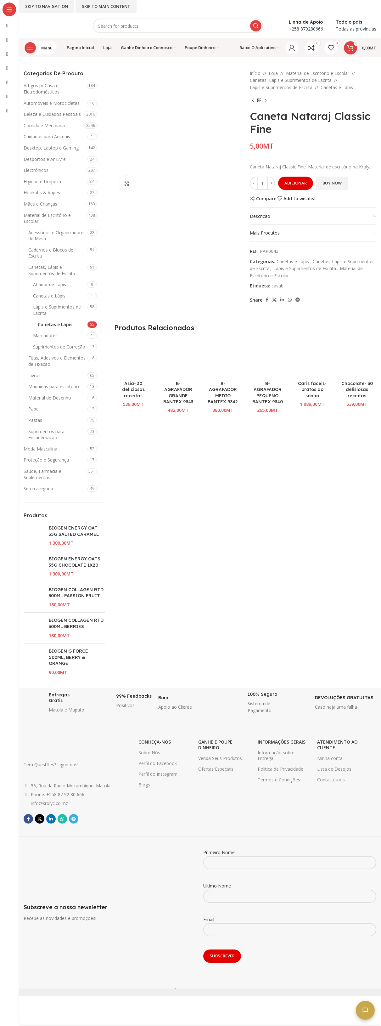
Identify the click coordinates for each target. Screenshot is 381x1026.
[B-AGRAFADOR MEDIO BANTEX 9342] (223, 358)
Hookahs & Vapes (42, 193)
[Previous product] (253, 100)
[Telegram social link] (298, 300)
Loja (273, 73)
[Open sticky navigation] (40, 48)
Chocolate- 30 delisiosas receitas (357, 390)
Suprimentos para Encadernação (46, 434)
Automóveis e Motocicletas (52, 103)
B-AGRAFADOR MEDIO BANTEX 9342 (223, 393)
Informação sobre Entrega (276, 755)
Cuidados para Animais (47, 136)
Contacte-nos (331, 780)
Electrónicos (36, 170)
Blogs (144, 785)
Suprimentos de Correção (59, 347)
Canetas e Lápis (49, 296)
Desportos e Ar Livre (45, 159)
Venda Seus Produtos (220, 758)
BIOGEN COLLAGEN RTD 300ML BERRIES (76, 623)
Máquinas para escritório (53, 386)
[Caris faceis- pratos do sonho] (312, 358)
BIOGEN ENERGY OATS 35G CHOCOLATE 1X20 (74, 562)
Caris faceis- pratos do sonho (312, 390)
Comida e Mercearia (44, 125)
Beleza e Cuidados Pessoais (52, 114)
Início (255, 73)
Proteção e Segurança (46, 460)
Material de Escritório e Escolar (47, 218)
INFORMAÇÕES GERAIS (281, 742)
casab (277, 286)
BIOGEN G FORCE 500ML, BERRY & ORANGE (68, 657)
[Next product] (265, 100)
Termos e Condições (279, 780)
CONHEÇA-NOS (154, 742)
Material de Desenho (49, 398)
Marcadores (45, 335)
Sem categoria (38, 488)
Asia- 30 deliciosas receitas (133, 390)
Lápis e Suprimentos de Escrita (57, 310)
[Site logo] (52, 25)
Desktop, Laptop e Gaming (51, 148)
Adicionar (295, 183)
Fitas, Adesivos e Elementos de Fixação (57, 361)
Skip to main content (106, 6)
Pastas (35, 420)
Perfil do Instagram (157, 774)
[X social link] (274, 300)
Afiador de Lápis (49, 284)
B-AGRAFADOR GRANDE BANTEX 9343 (178, 393)
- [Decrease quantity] (254, 183)
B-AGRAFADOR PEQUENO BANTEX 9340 (267, 393)
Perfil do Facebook (157, 763)
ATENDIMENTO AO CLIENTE (337, 745)
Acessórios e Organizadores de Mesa (57, 236)
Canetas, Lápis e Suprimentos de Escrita (51, 270)
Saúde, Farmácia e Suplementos (42, 474)
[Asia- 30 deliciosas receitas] (133, 358)
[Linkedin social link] (282, 300)
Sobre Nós (149, 753)
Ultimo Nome (289, 890)
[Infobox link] (54, 703)
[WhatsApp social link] (290, 300)
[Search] (178, 26)
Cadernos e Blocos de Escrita (50, 253)
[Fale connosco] (365, 1010)
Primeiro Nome (289, 857)
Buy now (332, 183)
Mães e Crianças (40, 204)
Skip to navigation (46, 6)
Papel (34, 409)
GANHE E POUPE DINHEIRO (215, 745)
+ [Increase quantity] (271, 183)
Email (289, 924)
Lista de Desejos (334, 769)
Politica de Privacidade (280, 769)
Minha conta (330, 758)
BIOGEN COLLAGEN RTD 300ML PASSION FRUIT (76, 593)
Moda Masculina (40, 449)
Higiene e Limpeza (42, 181)
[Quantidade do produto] (262, 183)
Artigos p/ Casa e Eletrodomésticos (41, 88)
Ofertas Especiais (215, 769)
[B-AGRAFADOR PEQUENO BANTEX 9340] (267, 358)
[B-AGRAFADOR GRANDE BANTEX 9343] (178, 358)
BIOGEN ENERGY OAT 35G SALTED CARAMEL (74, 531)
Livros (34, 375)
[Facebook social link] (267, 300)
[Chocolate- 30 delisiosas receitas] (357, 358)
